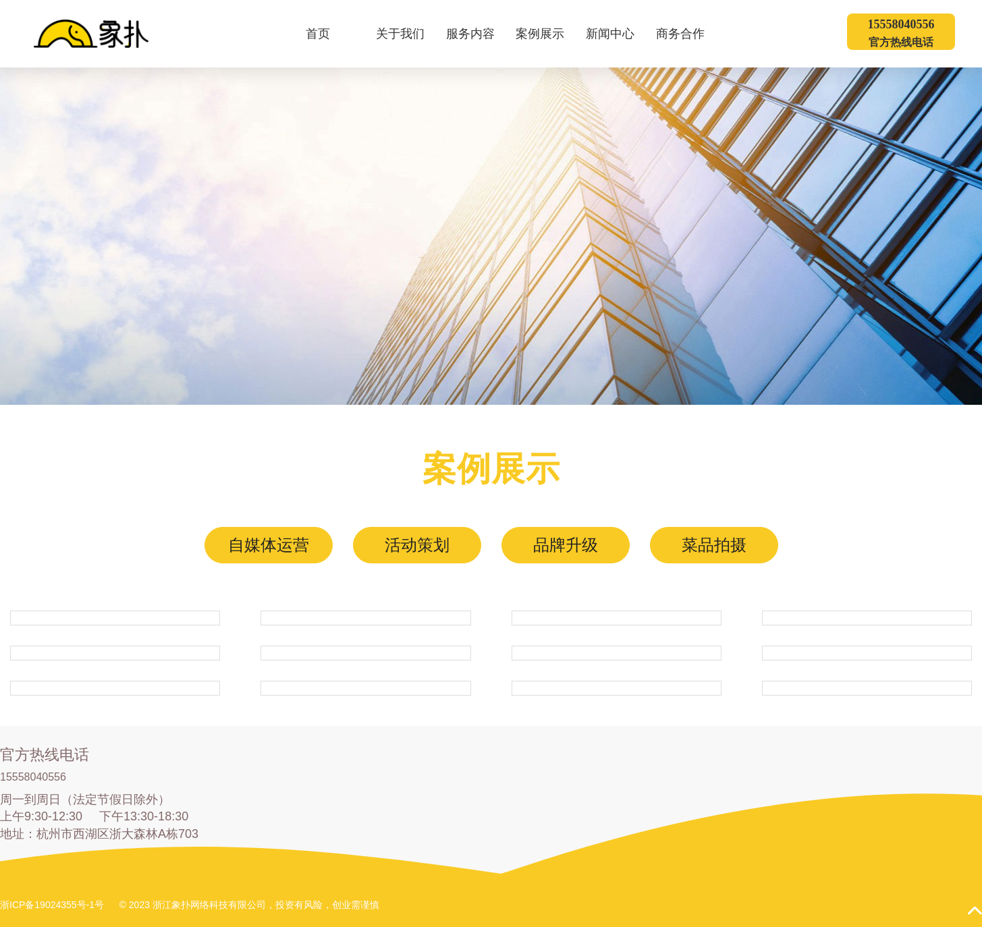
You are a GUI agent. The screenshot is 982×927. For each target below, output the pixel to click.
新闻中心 (618, 33)
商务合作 (688, 33)
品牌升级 (565, 545)
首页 (318, 33)
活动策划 (417, 545)
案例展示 (548, 33)
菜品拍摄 (714, 545)
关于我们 (408, 33)
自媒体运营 (268, 545)
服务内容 (479, 33)
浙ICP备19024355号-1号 (52, 904)
